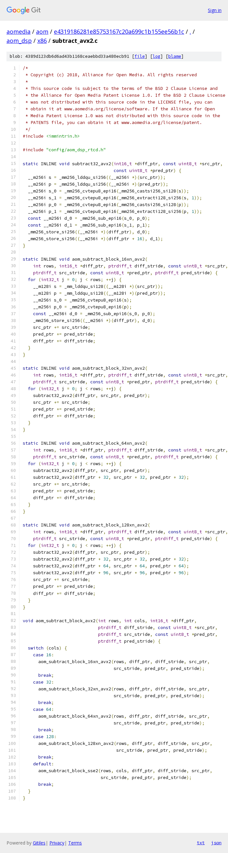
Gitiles (39, 843)
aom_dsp (19, 40)
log (156, 56)
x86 (42, 40)
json (216, 843)
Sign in (215, 10)
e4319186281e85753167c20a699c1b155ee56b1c (119, 31)
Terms (75, 843)
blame (174, 56)
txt (201, 843)
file (139, 56)
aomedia (18, 31)
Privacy (56, 843)
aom (42, 31)
